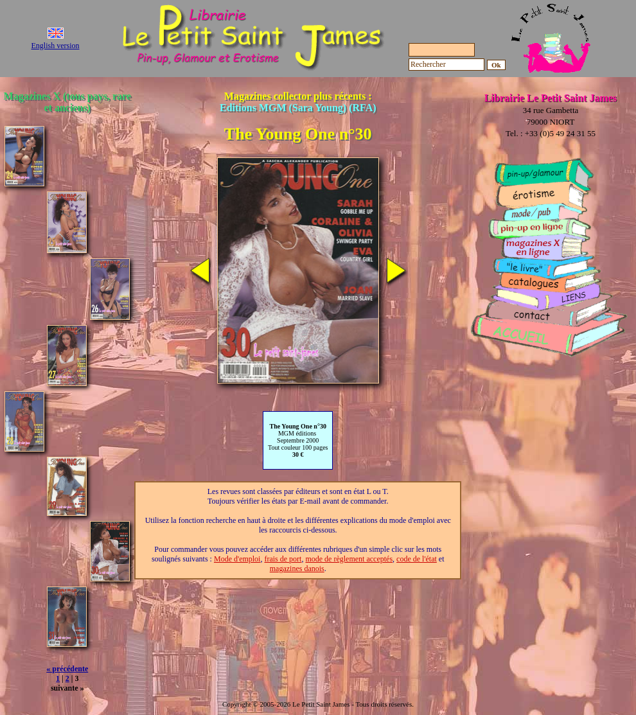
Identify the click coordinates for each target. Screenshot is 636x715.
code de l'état (416, 558)
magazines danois (297, 568)
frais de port (282, 558)
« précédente (67, 668)
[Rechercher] (446, 64)
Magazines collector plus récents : (298, 102)
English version (55, 45)
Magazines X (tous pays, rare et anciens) (67, 102)
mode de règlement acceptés (349, 558)
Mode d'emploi (237, 558)
